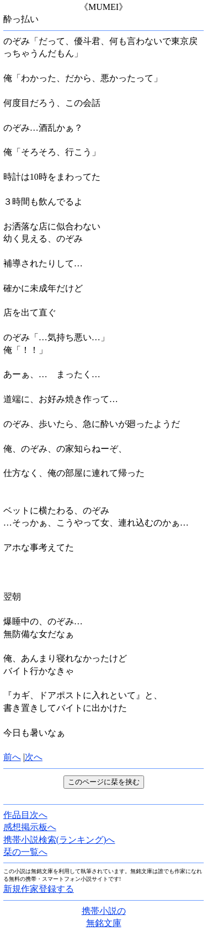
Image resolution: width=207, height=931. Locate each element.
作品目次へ (25, 815)
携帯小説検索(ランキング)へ (59, 839)
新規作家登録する (38, 888)
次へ (34, 757)
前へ (12, 757)
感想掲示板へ (29, 827)
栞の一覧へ (25, 852)
